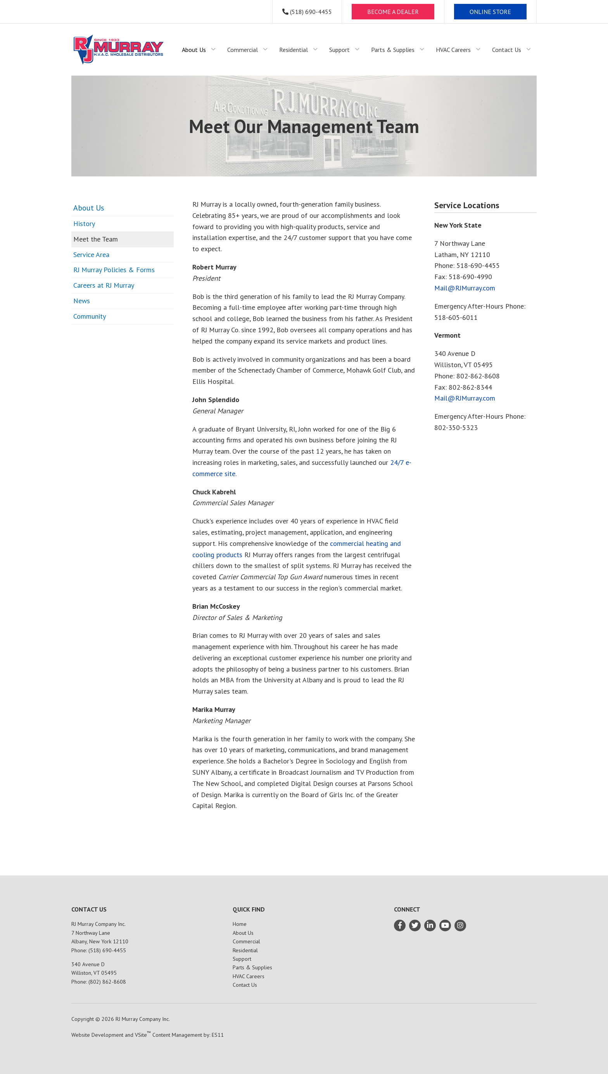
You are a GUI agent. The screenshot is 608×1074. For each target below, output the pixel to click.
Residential (245, 950)
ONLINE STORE (490, 12)
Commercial (246, 941)
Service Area (91, 254)
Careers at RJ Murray (103, 285)
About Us (88, 208)
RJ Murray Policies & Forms (114, 269)
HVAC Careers (248, 976)
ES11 (218, 1034)
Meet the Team (95, 239)
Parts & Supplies (252, 967)
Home (240, 923)
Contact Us (245, 984)
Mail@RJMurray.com (464, 287)
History (84, 223)
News (81, 300)
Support (242, 958)
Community (89, 316)
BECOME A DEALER (393, 12)
